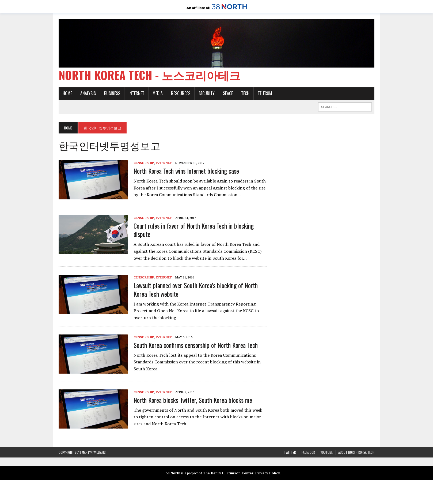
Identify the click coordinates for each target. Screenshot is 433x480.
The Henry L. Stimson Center (228, 473)
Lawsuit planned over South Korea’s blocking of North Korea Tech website (196, 289)
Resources (180, 93)
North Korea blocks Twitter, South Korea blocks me (193, 400)
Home (67, 93)
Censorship (144, 163)
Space (228, 93)
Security (207, 93)
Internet (136, 93)
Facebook (308, 452)
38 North (173, 473)
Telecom (265, 93)
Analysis (88, 93)
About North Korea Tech (356, 452)
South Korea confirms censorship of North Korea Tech (196, 345)
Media (158, 93)
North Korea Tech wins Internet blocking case (186, 171)
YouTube (327, 452)
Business (112, 93)
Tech (245, 93)
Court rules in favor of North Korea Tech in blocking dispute (194, 230)
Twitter (290, 452)
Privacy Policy (267, 473)
